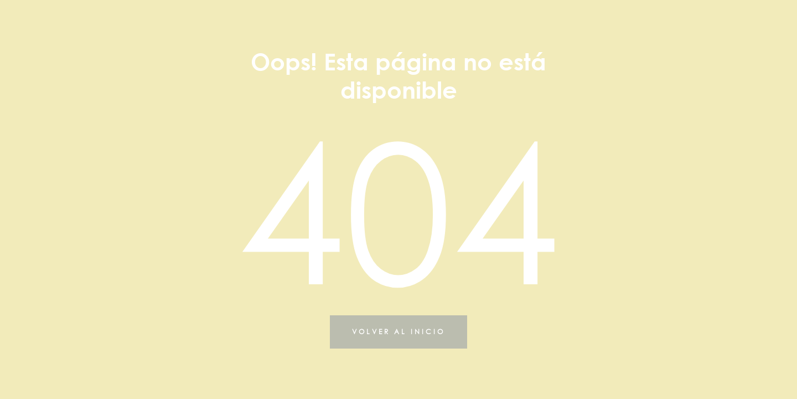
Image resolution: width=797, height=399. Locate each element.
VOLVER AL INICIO (398, 331)
